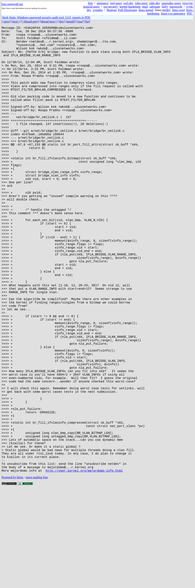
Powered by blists (12, 576)
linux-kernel (146, 10)
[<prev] (6, 21)
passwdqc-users (171, 3)
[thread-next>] (49, 21)
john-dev (154, 3)
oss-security (110, 6)
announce (102, 3)
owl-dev (128, 3)
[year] (80, 21)
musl (145, 6)
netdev (166, 10)
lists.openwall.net (12, 4)
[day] (61, 21)
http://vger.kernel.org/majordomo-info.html (84, 570)
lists (90, 3)
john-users (141, 3)
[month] (71, 21)
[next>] (15, 21)
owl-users (116, 3)
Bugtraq (112, 10)
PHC (190, 13)
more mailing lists (37, 576)
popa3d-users (91, 6)
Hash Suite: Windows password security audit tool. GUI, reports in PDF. (46, 17)
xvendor (98, 10)
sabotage (155, 6)
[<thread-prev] (30, 21)
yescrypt (187, 3)
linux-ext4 (178, 10)
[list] (87, 21)
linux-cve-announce (173, 13)
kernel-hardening (129, 6)
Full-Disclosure (127, 10)
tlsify (165, 6)
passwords (176, 6)
